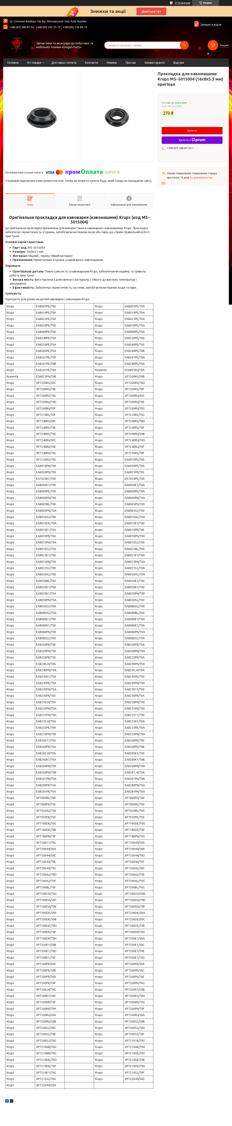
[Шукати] (184, 45)
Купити (192, 130)
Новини (112, 62)
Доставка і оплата (63, 62)
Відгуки (178, 62)
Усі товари (34, 62)
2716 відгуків (182, 2)
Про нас (131, 62)
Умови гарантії (155, 62)
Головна (12, 62)
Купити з (192, 140)
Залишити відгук (211, 24)
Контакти (91, 62)
